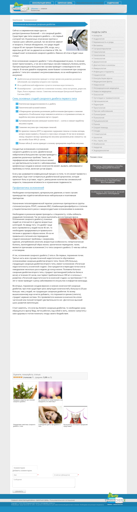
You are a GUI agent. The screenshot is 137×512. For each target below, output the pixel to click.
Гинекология (99, 58)
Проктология (99, 108)
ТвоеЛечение (17, 20)
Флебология (99, 144)
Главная (14, 500)
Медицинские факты (102, 81)
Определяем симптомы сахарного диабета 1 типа (24, 425)
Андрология (98, 39)
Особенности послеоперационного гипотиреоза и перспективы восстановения (108, 180)
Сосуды (96, 130)
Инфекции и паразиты (103, 71)
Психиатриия (99, 114)
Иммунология (99, 68)
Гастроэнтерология (102, 48)
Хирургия (97, 147)
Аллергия (97, 35)
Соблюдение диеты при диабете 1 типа (49, 425)
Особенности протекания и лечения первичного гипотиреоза (107, 192)
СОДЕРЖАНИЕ (113, 3)
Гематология (99, 52)
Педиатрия (98, 104)
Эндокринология (30, 20)
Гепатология (99, 55)
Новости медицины (102, 91)
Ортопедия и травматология (106, 98)
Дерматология (100, 62)
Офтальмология (100, 101)
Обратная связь (65, 3)
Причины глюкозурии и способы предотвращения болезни (108, 167)
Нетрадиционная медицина (106, 88)
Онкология (98, 94)
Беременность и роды (103, 42)
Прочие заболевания (103, 111)
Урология (97, 137)
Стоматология (99, 134)
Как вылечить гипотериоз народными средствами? (75, 425)
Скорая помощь (100, 127)
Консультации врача (102, 78)
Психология (98, 117)
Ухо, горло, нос (100, 140)
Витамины (98, 45)
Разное (96, 124)
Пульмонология (100, 121)
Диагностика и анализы (104, 65)
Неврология (98, 85)
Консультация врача (41, 3)
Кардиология (99, 75)
